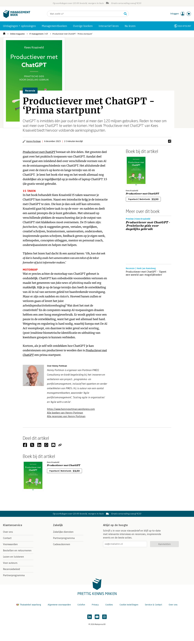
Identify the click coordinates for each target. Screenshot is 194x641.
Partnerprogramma (14, 575)
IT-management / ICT (38, 34)
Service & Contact (153, 604)
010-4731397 (184, 26)
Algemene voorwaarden (59, 604)
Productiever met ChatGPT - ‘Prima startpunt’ (72, 34)
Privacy (95, 604)
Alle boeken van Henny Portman (65, 412)
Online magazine (17, 34)
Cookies (109, 604)
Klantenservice (12, 525)
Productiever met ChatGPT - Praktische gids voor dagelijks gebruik (148, 226)
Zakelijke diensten (63, 531)
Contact (7, 538)
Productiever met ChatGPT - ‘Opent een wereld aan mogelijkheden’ (146, 273)
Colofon (81, 604)
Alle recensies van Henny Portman (66, 416)
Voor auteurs (10, 562)
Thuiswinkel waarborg (29, 604)
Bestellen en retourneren (17, 550)
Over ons (8, 531)
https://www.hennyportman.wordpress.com (71, 409)
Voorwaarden (10, 544)
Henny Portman (33, 141)
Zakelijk (58, 525)
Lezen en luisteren (13, 556)
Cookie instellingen (129, 604)
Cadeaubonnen (61, 544)
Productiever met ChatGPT (142, 193)
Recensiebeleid (11, 569)
